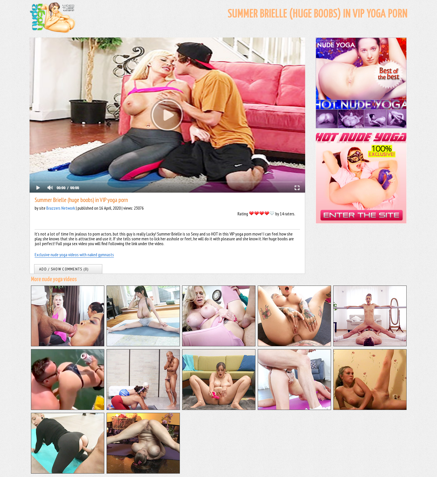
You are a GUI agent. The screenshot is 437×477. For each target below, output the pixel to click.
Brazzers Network (60, 208)
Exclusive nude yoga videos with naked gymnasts (74, 254)
